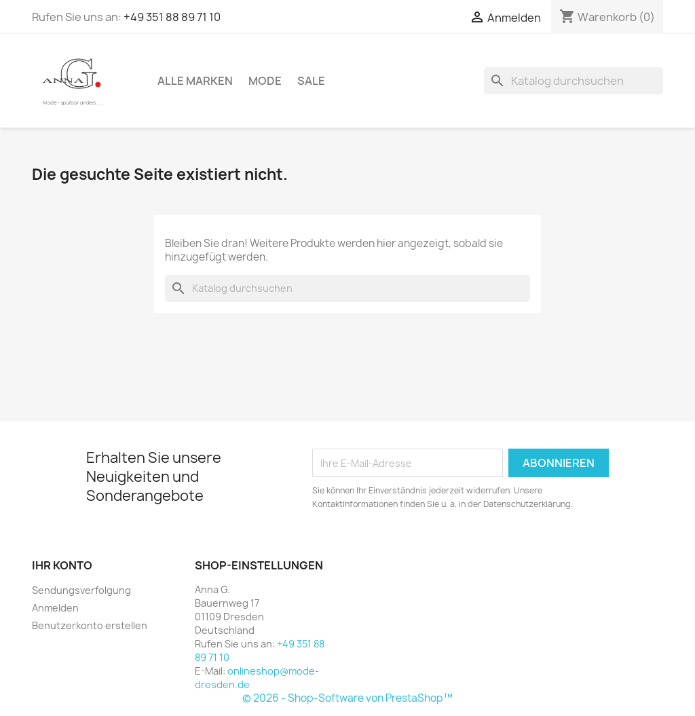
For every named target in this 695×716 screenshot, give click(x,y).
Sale (311, 80)
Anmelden (55, 607)
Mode (265, 80)
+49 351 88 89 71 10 (172, 17)
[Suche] (573, 80)
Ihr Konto (62, 565)
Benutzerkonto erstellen (89, 625)
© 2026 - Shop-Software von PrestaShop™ (347, 698)
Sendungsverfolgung (81, 590)
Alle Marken (195, 80)
